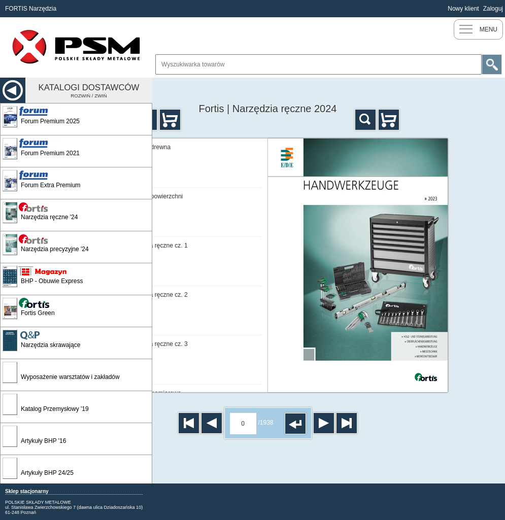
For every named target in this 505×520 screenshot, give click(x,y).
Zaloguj (493, 8)
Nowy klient (463, 8)
